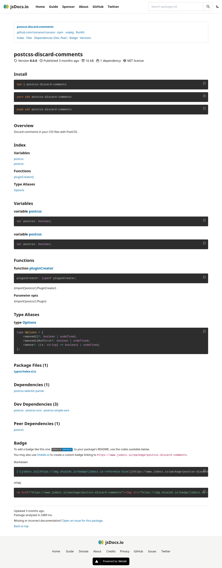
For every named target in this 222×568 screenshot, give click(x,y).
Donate (83, 551)
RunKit (80, 32)
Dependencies (43, 38)
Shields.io (43, 455)
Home (40, 7)
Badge (74, 38)
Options (19, 190)
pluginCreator (41, 268)
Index (20, 38)
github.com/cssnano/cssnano (36, 32)
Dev (56, 38)
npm (60, 32)
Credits (111, 551)
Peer (63, 38)
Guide (53, 7)
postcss (19, 159)
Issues (152, 551)
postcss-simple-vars (56, 410)
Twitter (113, 7)
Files (29, 38)
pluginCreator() (24, 177)
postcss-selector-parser (29, 391)
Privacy (124, 551)
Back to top (21, 526)
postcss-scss (34, 410)
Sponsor (68, 7)
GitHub (98, 7)
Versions (85, 38)
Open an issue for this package (82, 521)
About (83, 7)
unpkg (69, 32)
